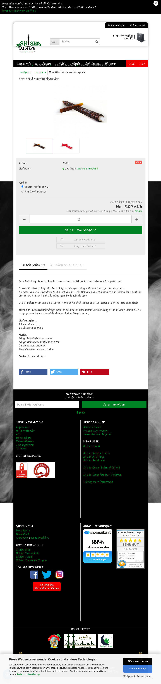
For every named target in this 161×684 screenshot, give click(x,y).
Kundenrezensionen (67, 272)
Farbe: (23, 190)
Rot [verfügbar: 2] (34, 199)
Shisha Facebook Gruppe (31, 567)
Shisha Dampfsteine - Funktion (102, 482)
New (142, 63)
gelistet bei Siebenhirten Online (47, 593)
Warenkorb (23, 541)
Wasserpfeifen (26, 64)
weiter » (26, 79)
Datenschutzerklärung (28, 674)
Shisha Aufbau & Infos (96, 460)
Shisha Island (91, 453)
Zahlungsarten (25, 452)
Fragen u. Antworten (95, 438)
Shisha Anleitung (93, 464)
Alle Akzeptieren (138, 661)
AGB (18, 441)
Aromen (47, 64)
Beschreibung (33, 272)
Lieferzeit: (25, 176)
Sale (131, 63)
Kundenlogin (116, 25)
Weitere (110, 64)
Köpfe (76, 64)
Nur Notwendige (137, 668)
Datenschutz (23, 445)
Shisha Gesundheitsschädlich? (101, 475)
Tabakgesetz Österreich (98, 489)
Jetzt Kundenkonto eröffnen (19, 10)
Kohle (62, 64)
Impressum (22, 434)
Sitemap (21, 455)
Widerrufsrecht (25, 438)
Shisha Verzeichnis (27, 560)
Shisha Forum (24, 564)
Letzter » (40, 79)
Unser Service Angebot (97, 441)
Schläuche (92, 64)
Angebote (22, 545)
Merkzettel (137, 25)
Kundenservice (92, 434)
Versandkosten (25, 448)
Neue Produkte (40, 545)
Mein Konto (23, 537)
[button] (33, 379)
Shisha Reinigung (94, 467)
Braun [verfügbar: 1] (35, 194)
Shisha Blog (23, 557)
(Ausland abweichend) (87, 175)
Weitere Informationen (137, 676)
